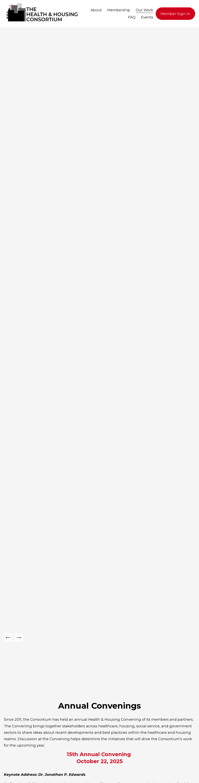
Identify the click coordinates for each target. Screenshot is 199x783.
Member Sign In (175, 13)
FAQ (131, 17)
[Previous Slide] (8, 637)
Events (147, 17)
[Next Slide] (18, 637)
